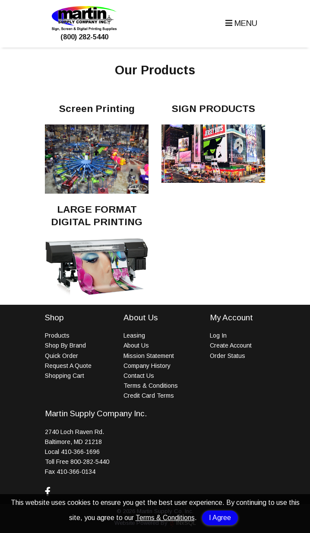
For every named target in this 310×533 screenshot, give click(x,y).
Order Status (227, 355)
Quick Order (61, 355)
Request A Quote (68, 365)
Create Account (231, 345)
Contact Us (138, 375)
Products (57, 335)
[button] (240, 24)
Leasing (134, 335)
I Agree (220, 517)
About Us (136, 345)
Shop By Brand (65, 345)
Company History (147, 365)
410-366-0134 (76, 471)
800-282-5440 (89, 461)
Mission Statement (148, 355)
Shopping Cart (64, 375)
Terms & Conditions (165, 517)
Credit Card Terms (148, 395)
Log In (218, 335)
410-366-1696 (80, 451)
